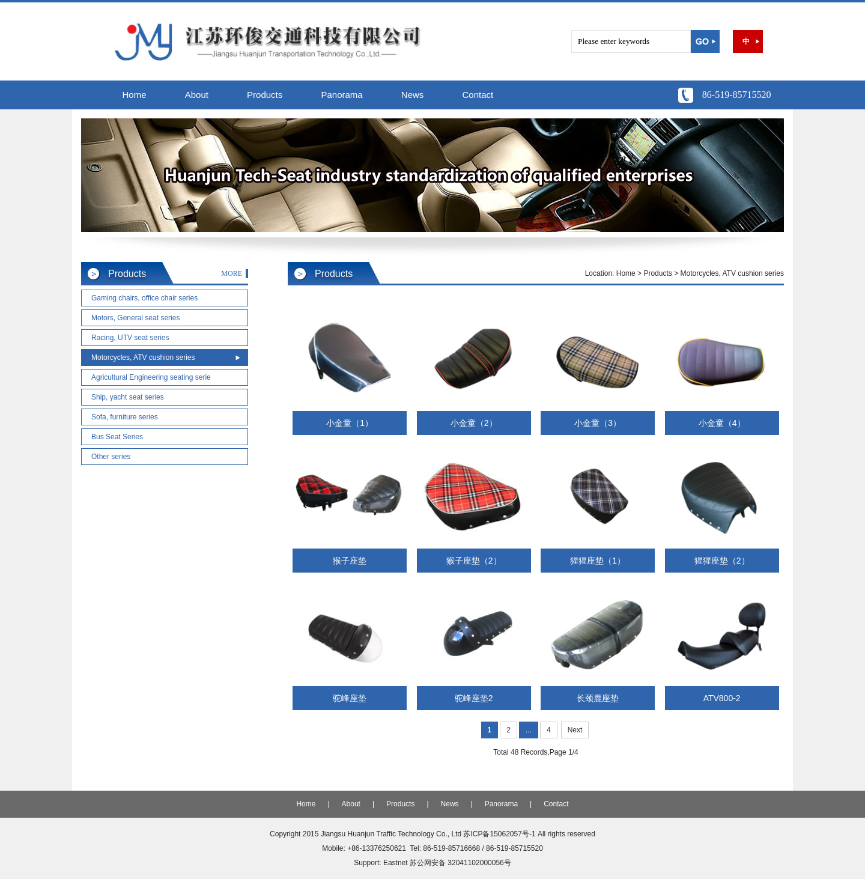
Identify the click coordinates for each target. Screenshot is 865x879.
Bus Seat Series (117, 437)
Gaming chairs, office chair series (144, 298)
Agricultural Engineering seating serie (151, 377)
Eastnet (395, 863)
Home (135, 95)
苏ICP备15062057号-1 (499, 834)
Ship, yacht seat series (127, 397)
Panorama (341, 95)
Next (575, 730)
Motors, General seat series (135, 318)
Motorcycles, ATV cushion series (143, 357)
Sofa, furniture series (124, 417)
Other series (110, 456)
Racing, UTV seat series (130, 337)
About (196, 95)
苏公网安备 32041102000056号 (460, 863)
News (412, 95)
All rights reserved (566, 834)
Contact (478, 95)
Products (264, 95)
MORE (231, 273)
